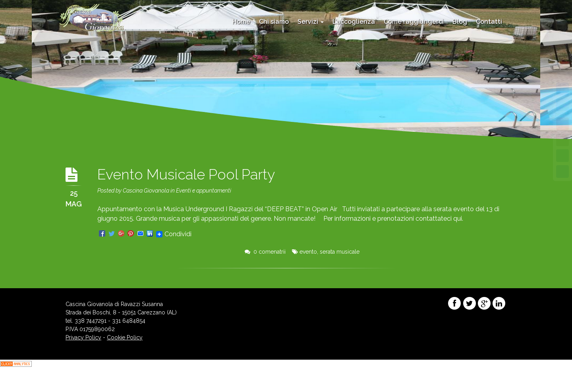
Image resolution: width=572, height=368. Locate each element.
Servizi (311, 21)
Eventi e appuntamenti (203, 190)
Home (241, 21)
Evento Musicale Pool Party (186, 174)
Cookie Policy (125, 337)
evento (308, 252)
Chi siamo (274, 21)
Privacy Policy (83, 337)
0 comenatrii (265, 252)
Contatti (489, 21)
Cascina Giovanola (146, 190)
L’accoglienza (353, 21)
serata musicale (339, 252)
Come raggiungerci (414, 21)
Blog (459, 21)
